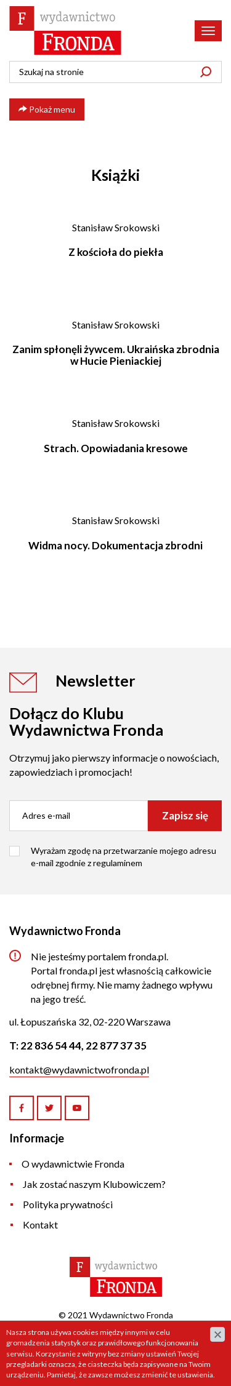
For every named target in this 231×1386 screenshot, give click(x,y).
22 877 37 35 (116, 1045)
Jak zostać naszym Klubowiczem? (94, 1184)
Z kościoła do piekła (115, 251)
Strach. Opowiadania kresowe (116, 448)
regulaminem (117, 863)
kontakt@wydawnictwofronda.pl (79, 1069)
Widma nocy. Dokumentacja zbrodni (115, 545)
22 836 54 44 (50, 1045)
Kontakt (40, 1224)
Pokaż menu (46, 109)
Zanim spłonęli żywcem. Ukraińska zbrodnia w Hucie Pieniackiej (115, 355)
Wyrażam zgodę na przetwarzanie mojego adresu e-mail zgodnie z (123, 856)
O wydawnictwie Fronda (73, 1163)
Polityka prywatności (68, 1204)
